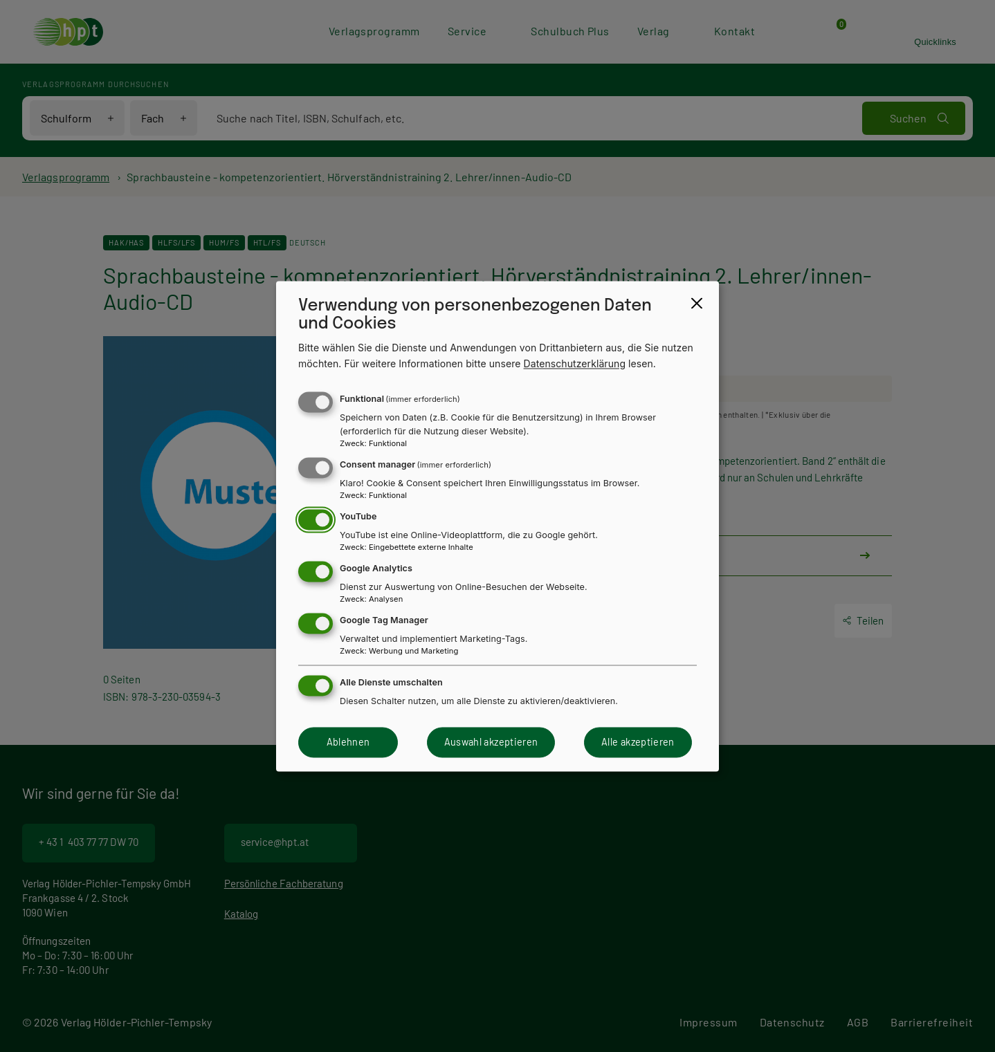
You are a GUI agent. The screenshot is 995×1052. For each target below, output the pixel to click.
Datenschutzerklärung (575, 363)
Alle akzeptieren (638, 742)
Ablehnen (348, 742)
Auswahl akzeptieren (491, 742)
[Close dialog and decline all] (697, 303)
